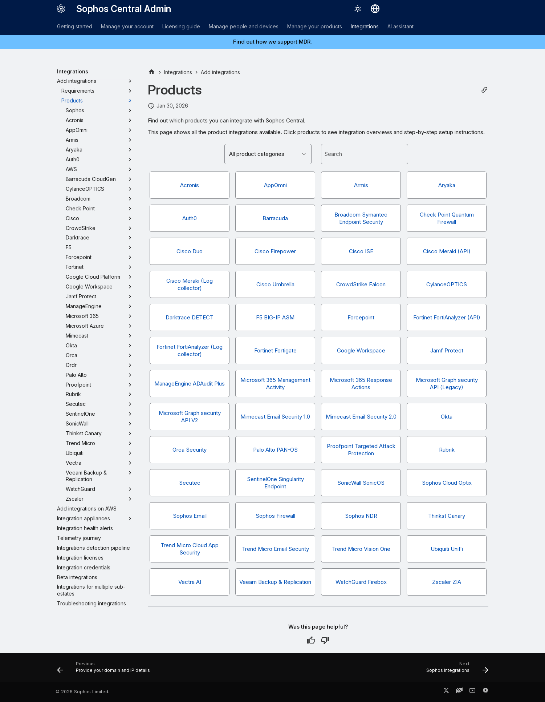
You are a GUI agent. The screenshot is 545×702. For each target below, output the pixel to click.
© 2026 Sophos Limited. (82, 691)
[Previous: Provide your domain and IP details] (105, 670)
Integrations (365, 26)
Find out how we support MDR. (272, 41)
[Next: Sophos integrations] (455, 670)
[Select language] (375, 8)
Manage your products (314, 26)
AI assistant (400, 26)
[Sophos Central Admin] (61, 8)
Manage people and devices (243, 26)
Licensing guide (181, 26)
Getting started (74, 26)
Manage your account (127, 26)
